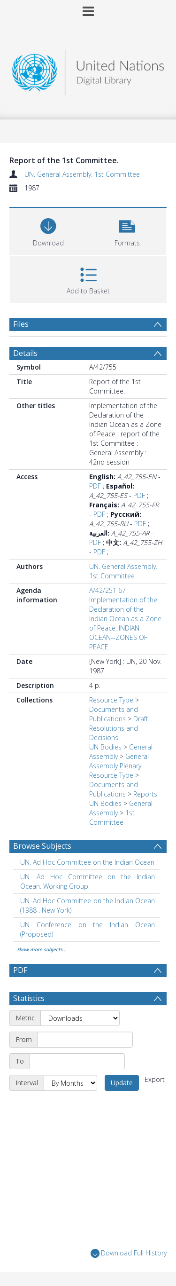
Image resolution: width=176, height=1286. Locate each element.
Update (122, 1082)
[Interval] (70, 1083)
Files (21, 324)
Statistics (29, 998)
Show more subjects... (42, 949)
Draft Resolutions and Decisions (118, 728)
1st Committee (112, 817)
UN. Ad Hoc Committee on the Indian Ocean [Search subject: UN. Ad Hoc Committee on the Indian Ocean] (87, 862)
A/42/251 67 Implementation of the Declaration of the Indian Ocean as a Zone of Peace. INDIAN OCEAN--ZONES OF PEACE (125, 618)
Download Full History (129, 1253)
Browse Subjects (42, 846)
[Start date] (85, 1040)
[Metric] (80, 1018)
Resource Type (111, 699)
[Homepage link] (88, 70)
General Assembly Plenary (119, 761)
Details (25, 353)
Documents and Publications (113, 714)
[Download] (48, 230)
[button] (127, 230)
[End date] (77, 1061)
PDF (95, 485)
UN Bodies (105, 746)
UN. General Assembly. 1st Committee (82, 174)
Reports (145, 793)
